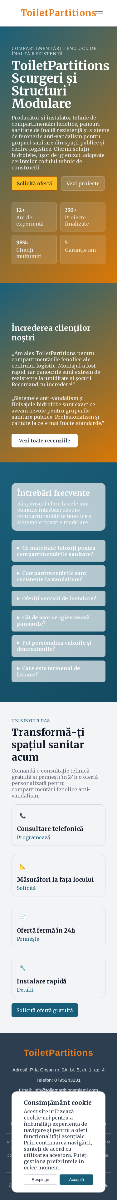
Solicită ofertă (34, 183)
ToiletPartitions (59, 13)
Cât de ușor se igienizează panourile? (53, 620)
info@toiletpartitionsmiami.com (65, 1090)
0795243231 (67, 1080)
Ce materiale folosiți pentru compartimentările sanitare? (56, 551)
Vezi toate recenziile (44, 440)
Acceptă (76, 1179)
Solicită (26, 888)
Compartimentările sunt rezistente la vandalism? (51, 576)
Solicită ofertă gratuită (45, 1010)
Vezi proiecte (83, 183)
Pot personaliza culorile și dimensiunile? (54, 646)
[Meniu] (99, 13)
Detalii (25, 990)
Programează (33, 837)
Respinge (40, 1179)
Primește (28, 939)
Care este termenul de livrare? (48, 671)
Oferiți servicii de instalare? (59, 598)
